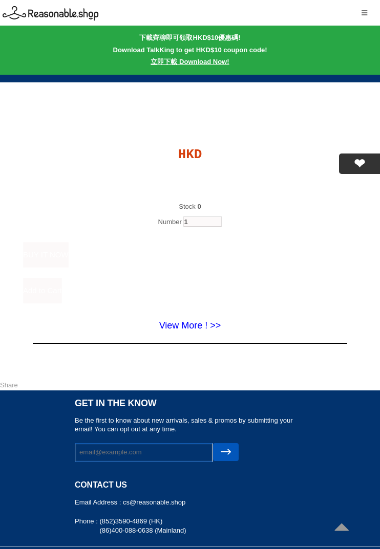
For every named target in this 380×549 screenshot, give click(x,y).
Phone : (87, 521)
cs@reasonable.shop (154, 502)
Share (9, 385)
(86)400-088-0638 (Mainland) (142, 530)
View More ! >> (190, 325)
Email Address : (99, 502)
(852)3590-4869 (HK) (130, 521)
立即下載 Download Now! (190, 61)
